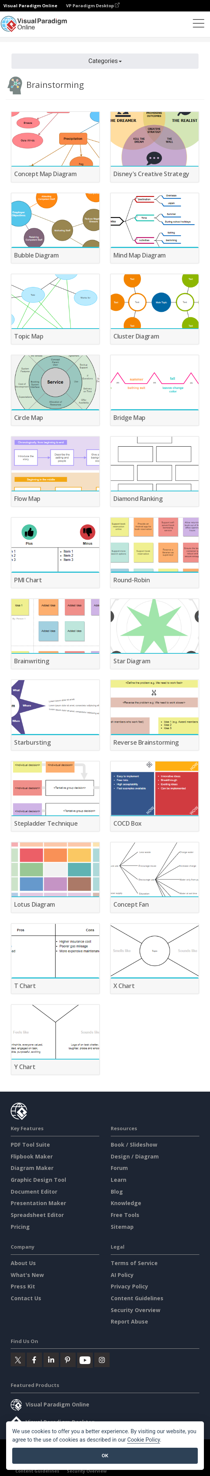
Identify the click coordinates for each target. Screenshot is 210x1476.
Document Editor (34, 1191)
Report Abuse (129, 1321)
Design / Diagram (135, 1156)
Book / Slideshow (134, 1144)
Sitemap (122, 1226)
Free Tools (125, 1214)
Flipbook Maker (32, 1156)
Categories (105, 61)
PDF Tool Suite (30, 1144)
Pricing (20, 1226)
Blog (117, 1191)
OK (105, 1455)
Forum (119, 1167)
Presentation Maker (38, 1203)
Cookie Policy (143, 1440)
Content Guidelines (137, 1298)
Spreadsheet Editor (37, 1214)
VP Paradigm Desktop (93, 5)
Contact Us (26, 1298)
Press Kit (23, 1286)
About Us (23, 1263)
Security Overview (135, 1310)
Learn (118, 1179)
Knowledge (126, 1203)
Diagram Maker (32, 1167)
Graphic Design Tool (38, 1179)
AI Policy (122, 1274)
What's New (27, 1274)
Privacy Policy (129, 1286)
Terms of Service (134, 1263)
